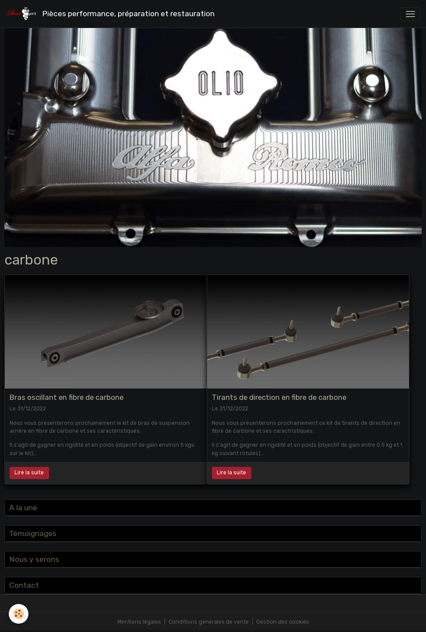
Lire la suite (29, 473)
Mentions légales (139, 622)
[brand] (112, 13)
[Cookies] (18, 614)
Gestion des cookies (282, 622)
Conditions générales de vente (209, 622)
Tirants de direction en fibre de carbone (279, 397)
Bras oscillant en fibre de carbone (66, 397)
